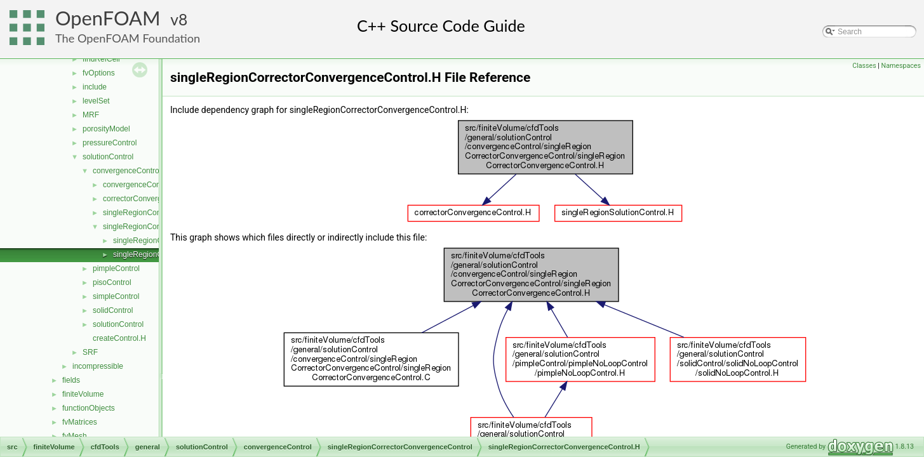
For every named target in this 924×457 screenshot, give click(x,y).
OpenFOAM (108, 18)
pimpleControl (116, 268)
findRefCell (101, 59)
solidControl (113, 310)
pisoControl (112, 282)
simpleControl (116, 296)
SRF (90, 352)
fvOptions (99, 73)
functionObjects (88, 408)
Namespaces (901, 66)
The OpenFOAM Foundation (127, 38)
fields (71, 380)
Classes (864, 66)
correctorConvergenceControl (153, 198)
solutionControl (108, 156)
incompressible (97, 366)
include (95, 87)
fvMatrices (79, 422)
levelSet (96, 100)
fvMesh (74, 436)
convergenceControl (127, 170)
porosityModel (106, 128)
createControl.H (119, 338)
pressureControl (110, 142)
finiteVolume (83, 394)
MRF (91, 114)
